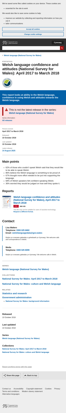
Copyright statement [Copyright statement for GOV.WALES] (34, 389)
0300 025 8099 (22, 250)
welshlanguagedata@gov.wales (27, 233)
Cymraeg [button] (58, 42)
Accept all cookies (33, 29)
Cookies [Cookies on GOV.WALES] (48, 389)
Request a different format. (23, 212)
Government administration (16, 297)
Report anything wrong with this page (17, 367)
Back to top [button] (32, 375)
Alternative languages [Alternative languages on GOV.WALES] (10, 394)
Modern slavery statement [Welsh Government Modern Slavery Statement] (32, 391)
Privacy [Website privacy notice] (57, 389)
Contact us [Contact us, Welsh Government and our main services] (6, 389)
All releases (7, 120)
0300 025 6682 (22, 230)
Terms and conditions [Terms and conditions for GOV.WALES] (10, 391)
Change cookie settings (33, 34)
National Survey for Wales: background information (27, 301)
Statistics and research (14, 293)
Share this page (12, 375)
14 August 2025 (8, 151)
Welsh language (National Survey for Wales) (22, 55)
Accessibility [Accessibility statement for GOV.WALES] (18, 389)
